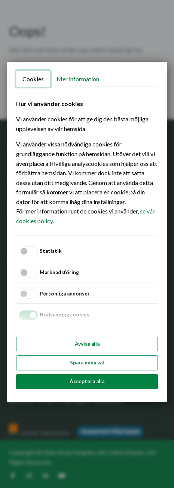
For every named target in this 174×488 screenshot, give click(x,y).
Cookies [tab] (33, 78)
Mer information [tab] (78, 78)
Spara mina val (87, 363)
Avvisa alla (87, 344)
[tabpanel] (87, 162)
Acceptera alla (87, 381)
